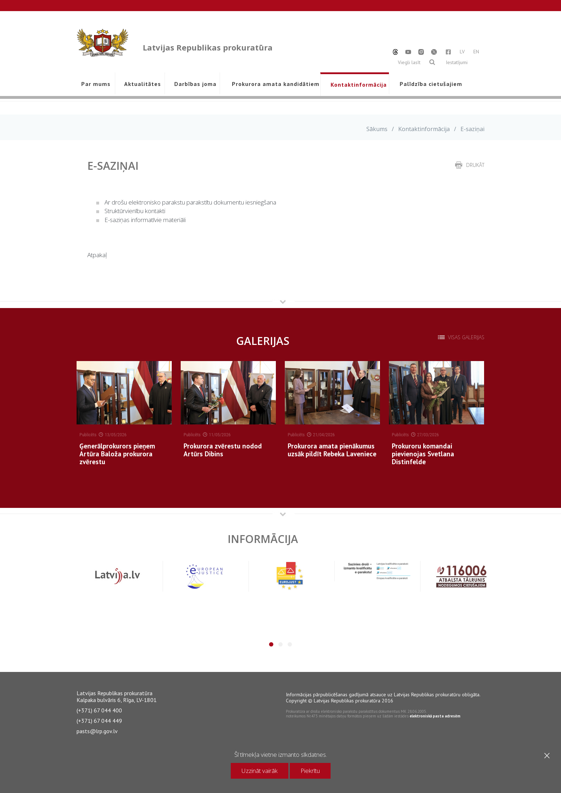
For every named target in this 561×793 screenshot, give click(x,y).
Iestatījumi (457, 62)
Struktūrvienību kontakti (134, 211)
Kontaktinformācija (359, 84)
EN (476, 51)
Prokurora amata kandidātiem (274, 83)
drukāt (475, 165)
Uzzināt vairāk (260, 770)
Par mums (96, 83)
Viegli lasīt (409, 62)
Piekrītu (310, 770)
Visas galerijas (466, 337)
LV (462, 51)
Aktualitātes (142, 83)
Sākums (376, 129)
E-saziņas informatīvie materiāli (145, 220)
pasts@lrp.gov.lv (97, 731)
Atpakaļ (97, 255)
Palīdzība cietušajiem (431, 83)
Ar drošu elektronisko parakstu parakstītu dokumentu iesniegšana (190, 202)
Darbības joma (195, 83)
